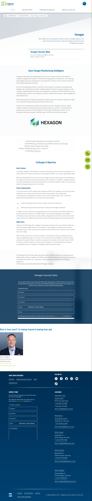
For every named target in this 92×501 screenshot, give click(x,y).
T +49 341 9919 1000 (61, 440)
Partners (11, 379)
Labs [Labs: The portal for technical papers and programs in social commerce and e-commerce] (35, 379)
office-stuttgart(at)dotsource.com (65, 481)
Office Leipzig (59, 432)
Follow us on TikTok (56, 383)
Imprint (37, 493)
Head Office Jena (60, 395)
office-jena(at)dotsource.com (64, 409)
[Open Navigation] (89, 3)
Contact (19, 493)
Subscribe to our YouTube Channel (76, 378)
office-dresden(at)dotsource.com (65, 461)
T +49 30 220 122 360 (61, 423)
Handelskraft (13, 383)
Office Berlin (59, 416)
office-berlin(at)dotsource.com (64, 427)
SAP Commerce (36, 151)
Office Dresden (59, 450)
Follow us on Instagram (71, 378)
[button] (84, 3)
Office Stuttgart (59, 470)
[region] (46, 10)
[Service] (87, 163)
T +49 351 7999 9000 (61, 458)
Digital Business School (24, 379)
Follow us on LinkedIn (56, 378)
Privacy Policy (28, 493)
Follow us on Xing (61, 378)
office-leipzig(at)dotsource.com (64, 443)
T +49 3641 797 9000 (61, 403)
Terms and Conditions (24, 497)
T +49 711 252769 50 (61, 478)
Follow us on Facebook (66, 378)
